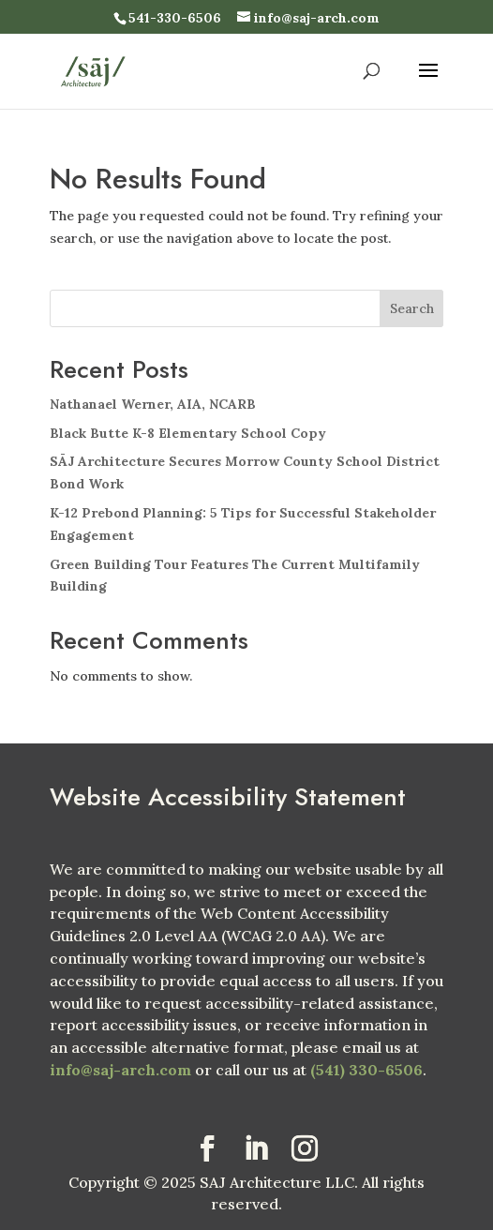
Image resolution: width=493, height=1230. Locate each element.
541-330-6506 (174, 17)
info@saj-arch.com (120, 1069)
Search (412, 308)
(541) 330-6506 (366, 1069)
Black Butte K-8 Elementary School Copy (188, 433)
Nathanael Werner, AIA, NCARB (153, 404)
